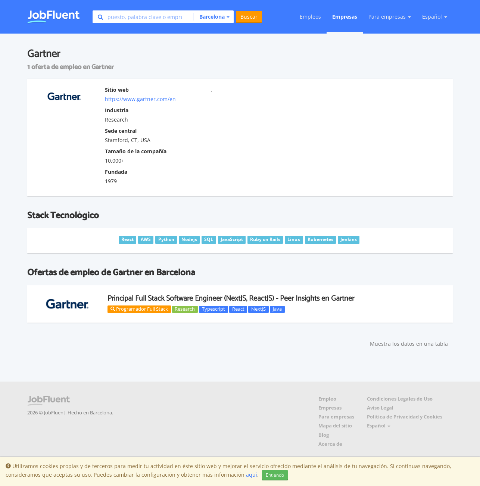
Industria (116, 110)
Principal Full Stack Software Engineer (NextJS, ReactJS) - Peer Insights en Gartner (230, 298)
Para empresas (336, 417)
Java (277, 309)
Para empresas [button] (389, 16)
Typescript (213, 309)
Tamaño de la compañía (135, 151)
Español (434, 16)
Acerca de (330, 444)
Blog (323, 435)
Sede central (121, 130)
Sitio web (117, 89)
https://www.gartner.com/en (140, 99)
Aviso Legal (380, 408)
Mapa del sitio (335, 426)
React (238, 309)
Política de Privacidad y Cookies (404, 417)
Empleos (310, 16)
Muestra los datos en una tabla (409, 343)
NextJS (258, 309)
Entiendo (275, 475)
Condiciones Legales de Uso (400, 399)
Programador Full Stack (139, 308)
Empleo (327, 399)
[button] (211, 17)
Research (185, 309)
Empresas (344, 16)
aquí (251, 474)
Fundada (116, 171)
